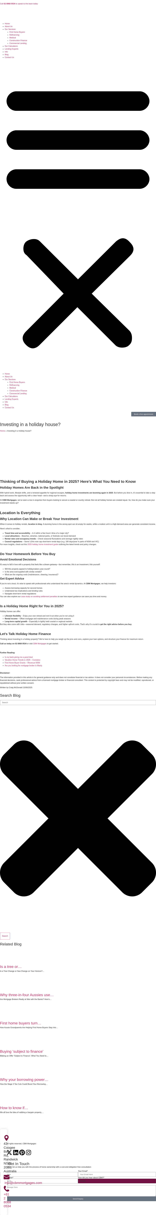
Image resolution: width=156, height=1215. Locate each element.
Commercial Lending (18, 43)
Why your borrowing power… (24, 1079)
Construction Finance (18, 41)
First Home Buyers (17, 32)
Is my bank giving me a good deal (19, 657)
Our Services (10, 29)
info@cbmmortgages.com (23, 1183)
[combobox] (78, 702)
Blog (6, 55)
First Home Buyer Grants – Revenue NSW (22, 663)
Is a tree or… (11, 967)
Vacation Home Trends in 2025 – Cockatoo (22, 660)
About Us (8, 26)
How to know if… (14, 1108)
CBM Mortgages (40, 644)
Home (7, 24)
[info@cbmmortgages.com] (7, 1177)
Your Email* (83, 1171)
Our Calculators (11, 46)
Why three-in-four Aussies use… (27, 995)
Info (6, 52)
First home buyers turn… (20, 1023)
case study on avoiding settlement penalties (39, 596)
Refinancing (14, 35)
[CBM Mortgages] (78, 1130)
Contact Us (9, 57)
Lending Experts (11, 49)
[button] (78, 215)
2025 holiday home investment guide (43, 544)
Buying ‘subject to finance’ (21, 1051)
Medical (12, 38)
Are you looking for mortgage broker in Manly (23, 666)
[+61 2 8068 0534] (7, 1189)
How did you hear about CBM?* (91, 1178)
